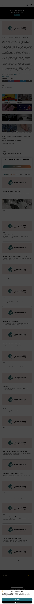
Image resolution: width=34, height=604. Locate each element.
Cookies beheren (17, 602)
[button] (31, 591)
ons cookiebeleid (7, 596)
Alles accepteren (17, 599)
